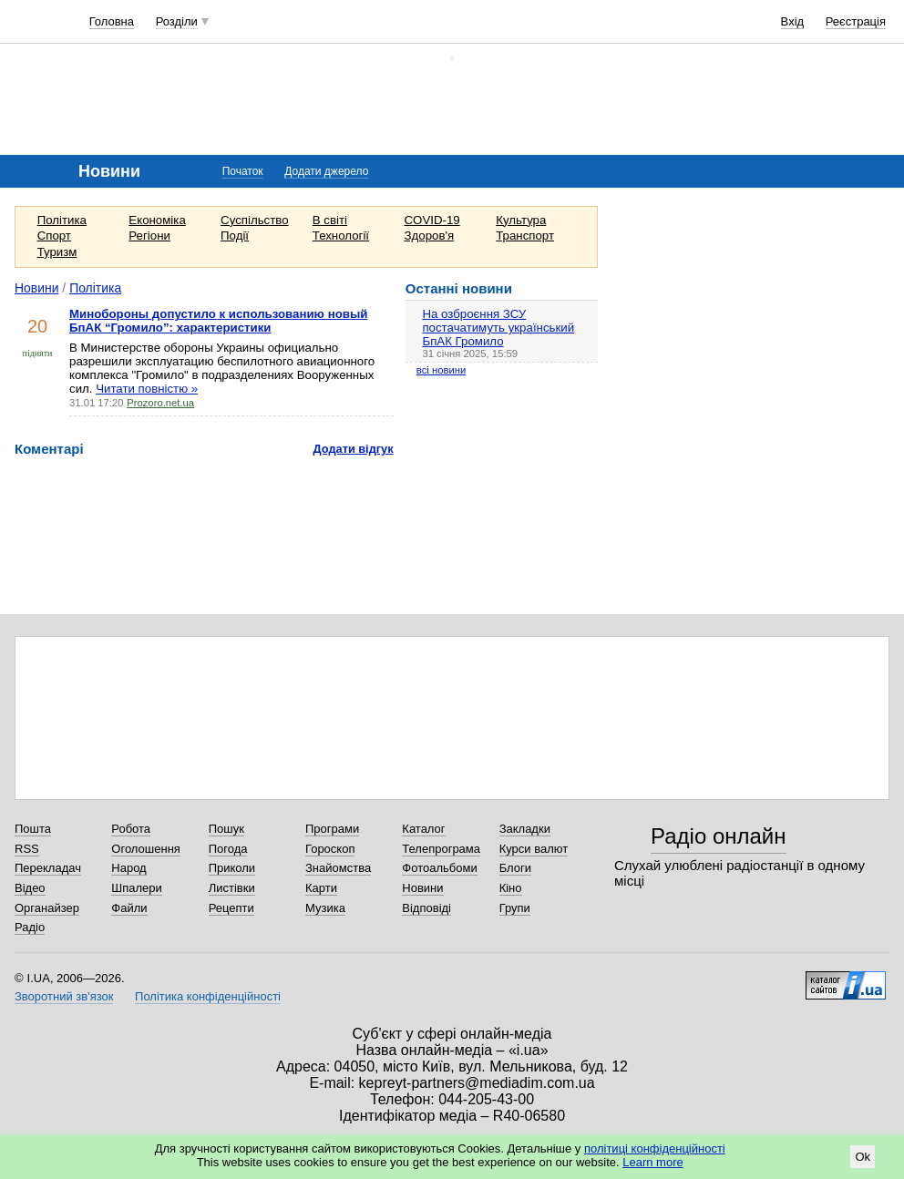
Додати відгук (353, 449)
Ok (862, 1157)
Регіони (149, 235)
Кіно (510, 888)
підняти (38, 353)
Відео (30, 888)
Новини (37, 288)
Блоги (515, 868)
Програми (332, 829)
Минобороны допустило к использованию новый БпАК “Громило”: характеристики (218, 320)
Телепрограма (441, 849)
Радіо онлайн (718, 836)
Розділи (177, 21)
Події (235, 235)
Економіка (156, 220)
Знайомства (338, 868)
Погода (228, 849)
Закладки (524, 829)
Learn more (652, 1162)
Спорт (54, 235)
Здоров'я (430, 235)
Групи (514, 908)
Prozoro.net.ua (160, 402)
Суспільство (254, 220)
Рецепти (231, 908)
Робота (130, 829)
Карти (321, 888)
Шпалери (136, 888)
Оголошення (145, 849)
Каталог (423, 829)
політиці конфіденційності (654, 1148)
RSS (27, 849)
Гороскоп (329, 849)
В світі (330, 220)
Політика (62, 220)
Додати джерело (326, 171)
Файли (129, 908)
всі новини (441, 369)
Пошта (33, 829)
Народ (128, 868)
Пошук (226, 829)
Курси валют (534, 849)
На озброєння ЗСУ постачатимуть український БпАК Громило (498, 327)
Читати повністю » (147, 388)
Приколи (232, 868)
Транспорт (525, 235)
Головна (111, 21)
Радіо (30, 927)
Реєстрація (856, 21)
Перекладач (48, 868)
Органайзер (47, 908)
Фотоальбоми (439, 868)
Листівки (232, 888)
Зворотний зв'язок (64, 996)
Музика (325, 908)
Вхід (793, 21)
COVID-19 (432, 220)
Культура (521, 220)
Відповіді (426, 908)
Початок (242, 171)
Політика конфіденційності (208, 996)
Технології (341, 235)
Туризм (57, 252)
